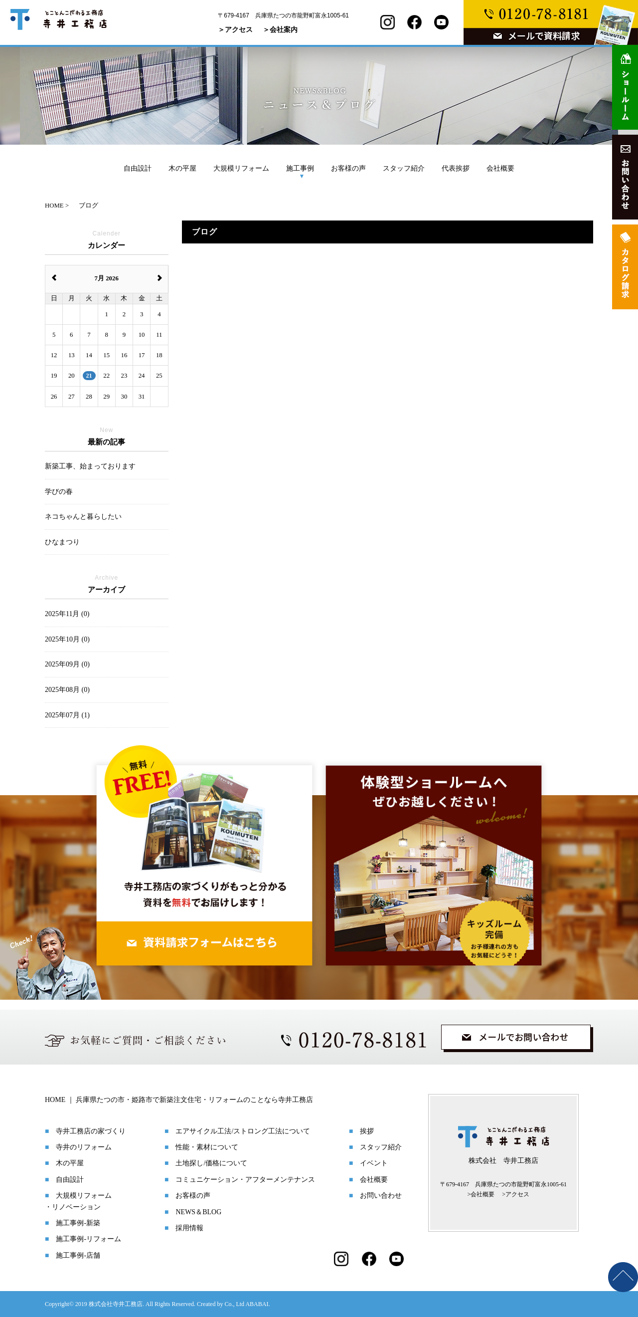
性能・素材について (206, 1147)
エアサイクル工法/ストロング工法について (242, 1131)
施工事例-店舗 (78, 1255)
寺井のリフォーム (84, 1147)
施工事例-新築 (78, 1223)
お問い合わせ (381, 1195)
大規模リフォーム (241, 168)
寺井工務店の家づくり (91, 1131)
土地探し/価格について (211, 1163)
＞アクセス (235, 29)
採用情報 (189, 1228)
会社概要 (500, 168)
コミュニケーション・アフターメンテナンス (245, 1179)
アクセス (517, 1194)
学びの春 (59, 491)
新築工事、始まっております (90, 466)
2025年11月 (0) (67, 614)
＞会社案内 (280, 29)
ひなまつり (62, 542)
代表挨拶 (456, 168)
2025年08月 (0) (67, 689)
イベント (374, 1163)
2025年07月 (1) (67, 715)
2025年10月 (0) (67, 639)
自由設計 (138, 168)
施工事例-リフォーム (88, 1239)
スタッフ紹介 (404, 168)
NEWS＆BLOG (198, 1212)
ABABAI (256, 1304)
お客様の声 (348, 168)
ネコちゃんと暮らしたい (83, 516)
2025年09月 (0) (67, 664)
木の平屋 (182, 168)
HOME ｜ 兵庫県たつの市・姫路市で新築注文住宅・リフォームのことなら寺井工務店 (179, 1099)
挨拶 (367, 1131)
